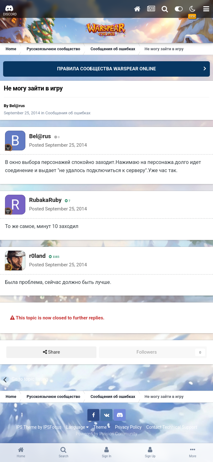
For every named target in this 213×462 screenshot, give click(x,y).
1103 (54, 256)
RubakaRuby (45, 200)
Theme (101, 427)
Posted (58, 145)
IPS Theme (26, 427)
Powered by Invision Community (106, 433)
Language (77, 427)
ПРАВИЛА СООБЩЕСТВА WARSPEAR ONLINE (106, 69)
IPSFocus (52, 427)
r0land (37, 256)
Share (51, 352)
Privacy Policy (128, 427)
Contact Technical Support (171, 427)
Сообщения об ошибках (68, 113)
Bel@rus (17, 105)
